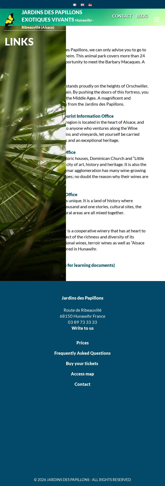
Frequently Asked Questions (82, 353)
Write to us (83, 328)
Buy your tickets (82, 363)
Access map (82, 373)
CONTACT (122, 16)
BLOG (142, 16)
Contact (82, 384)
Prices (82, 342)
